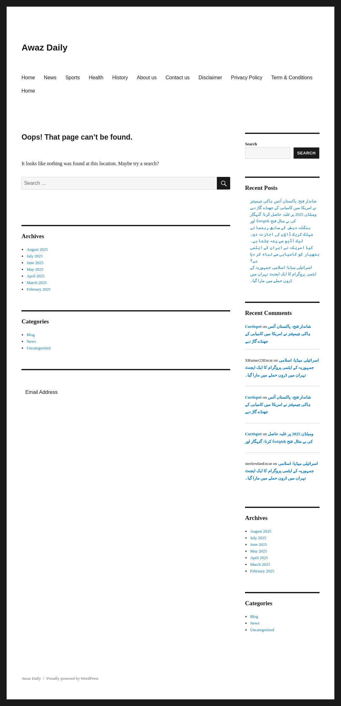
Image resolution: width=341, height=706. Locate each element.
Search (251, 144)
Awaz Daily (44, 47)
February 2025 (39, 289)
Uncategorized (39, 348)
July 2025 (35, 256)
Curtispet (253, 326)
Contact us (177, 77)
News (50, 77)
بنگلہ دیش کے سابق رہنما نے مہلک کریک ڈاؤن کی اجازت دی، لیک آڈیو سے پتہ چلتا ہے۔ (281, 234)
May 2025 (35, 269)
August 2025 (37, 249)
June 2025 (35, 262)
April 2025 (36, 276)
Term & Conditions (292, 77)
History (120, 77)
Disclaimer (210, 77)
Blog (30, 334)
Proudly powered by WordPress (72, 678)
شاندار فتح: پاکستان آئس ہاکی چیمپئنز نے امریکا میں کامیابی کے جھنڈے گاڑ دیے (278, 334)
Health (96, 77)
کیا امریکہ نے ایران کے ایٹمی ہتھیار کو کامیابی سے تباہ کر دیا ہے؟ (285, 254)
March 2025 (36, 282)
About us (147, 77)
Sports (72, 77)
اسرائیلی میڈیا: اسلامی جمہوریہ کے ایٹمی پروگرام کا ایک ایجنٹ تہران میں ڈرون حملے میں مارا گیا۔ (283, 274)
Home (28, 77)
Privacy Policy (246, 77)
